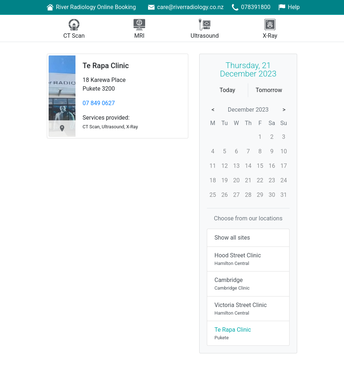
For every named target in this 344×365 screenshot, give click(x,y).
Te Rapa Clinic (106, 65)
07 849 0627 (99, 103)
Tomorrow (269, 90)
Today (227, 90)
